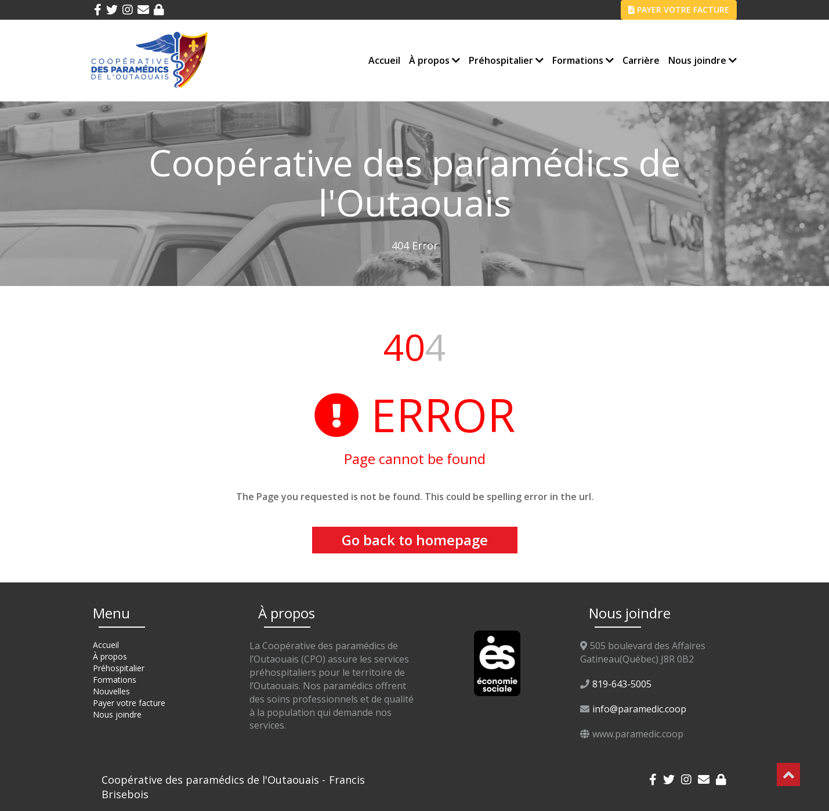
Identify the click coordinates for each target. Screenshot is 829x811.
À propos (434, 60)
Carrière (641, 60)
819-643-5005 (621, 684)
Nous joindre (702, 60)
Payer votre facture (129, 702)
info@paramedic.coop (639, 709)
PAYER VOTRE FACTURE (678, 9)
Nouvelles (111, 691)
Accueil (384, 60)
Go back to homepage (415, 539)
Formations (583, 60)
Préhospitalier (506, 60)
